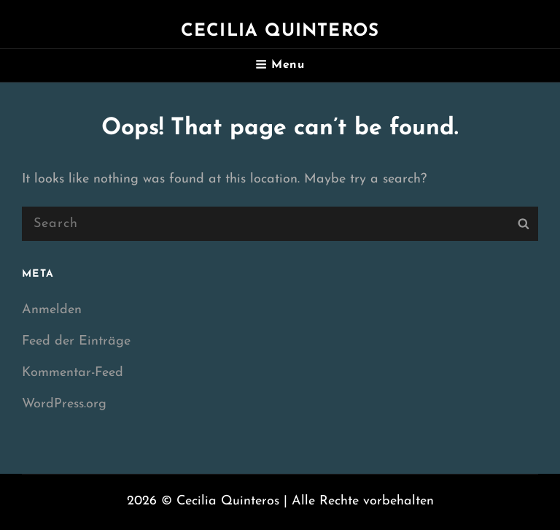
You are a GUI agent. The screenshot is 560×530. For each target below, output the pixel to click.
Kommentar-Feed (72, 373)
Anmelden (52, 310)
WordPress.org (64, 404)
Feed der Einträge (76, 341)
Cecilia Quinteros (280, 31)
